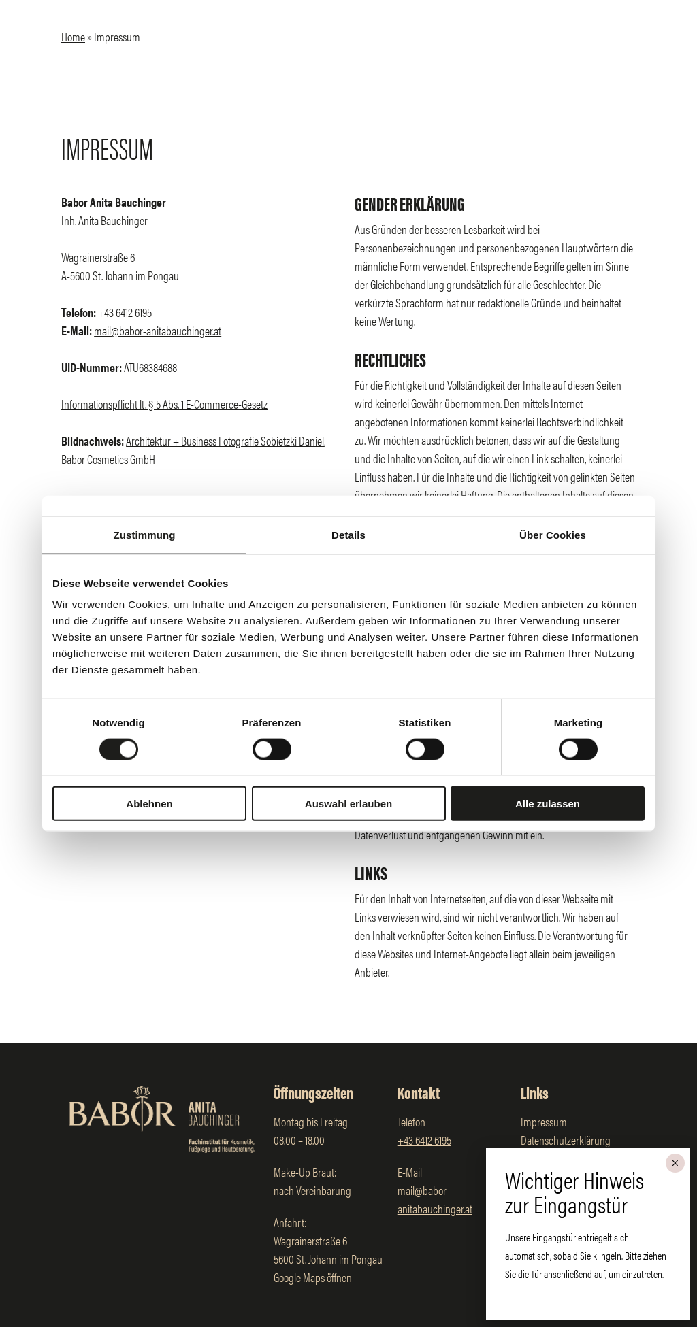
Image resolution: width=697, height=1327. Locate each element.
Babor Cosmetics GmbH (108, 458)
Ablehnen (149, 803)
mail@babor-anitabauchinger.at (157, 330)
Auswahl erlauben (348, 803)
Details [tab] (348, 534)
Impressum (544, 1121)
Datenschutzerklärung (566, 1139)
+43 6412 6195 (125, 311)
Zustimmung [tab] (145, 534)
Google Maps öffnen (313, 1277)
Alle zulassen (547, 803)
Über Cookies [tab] (552, 534)
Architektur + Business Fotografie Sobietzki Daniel (225, 440)
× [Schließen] (675, 1163)
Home (73, 36)
